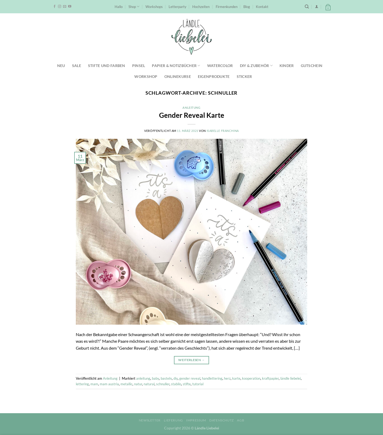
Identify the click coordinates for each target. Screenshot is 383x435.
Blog (246, 7)
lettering (82, 384)
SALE (76, 65)
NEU (61, 65)
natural (149, 384)
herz (227, 378)
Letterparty (177, 7)
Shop (133, 6)
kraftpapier (270, 378)
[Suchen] (307, 6)
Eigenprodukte (214, 76)
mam (94, 384)
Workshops (154, 7)
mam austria (109, 384)
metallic (126, 384)
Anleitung (191, 107)
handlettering (212, 378)
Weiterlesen (191, 359)
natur (138, 384)
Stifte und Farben (106, 65)
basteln (166, 378)
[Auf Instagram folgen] (59, 7)
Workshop (145, 76)
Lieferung (173, 420)
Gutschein (312, 65)
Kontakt (262, 7)
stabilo (176, 384)
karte (236, 378)
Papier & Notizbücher (176, 65)
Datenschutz (221, 420)
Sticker (244, 76)
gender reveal (189, 378)
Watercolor (220, 65)
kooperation (251, 378)
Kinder (287, 65)
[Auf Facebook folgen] (54, 7)
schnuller (162, 384)
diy (175, 378)
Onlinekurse (177, 76)
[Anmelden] (316, 6)
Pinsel (138, 65)
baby (155, 378)
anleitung (143, 378)
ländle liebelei (290, 378)
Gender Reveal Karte (191, 115)
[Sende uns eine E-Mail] (64, 7)
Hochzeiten (201, 7)
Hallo (119, 7)
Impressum (196, 420)
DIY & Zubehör (256, 65)
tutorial (197, 384)
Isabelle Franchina (223, 130)
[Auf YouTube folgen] (69, 7)
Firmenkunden (227, 7)
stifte (187, 384)
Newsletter (150, 420)
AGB (240, 420)
